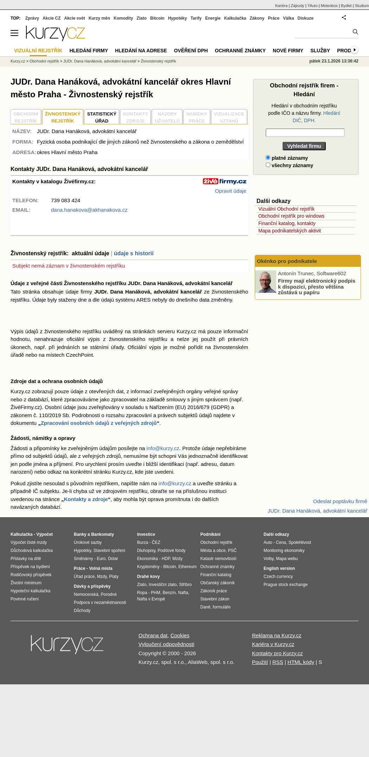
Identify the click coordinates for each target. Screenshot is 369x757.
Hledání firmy (89, 50)
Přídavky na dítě (26, 558)
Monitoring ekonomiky (284, 550)
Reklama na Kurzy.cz (277, 635)
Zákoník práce (213, 590)
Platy (114, 576)
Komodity (123, 18)
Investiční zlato (162, 584)
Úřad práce (84, 576)
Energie (213, 18)
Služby (320, 50)
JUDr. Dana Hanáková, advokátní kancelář (99, 61)
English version (279, 568)
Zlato (142, 18)
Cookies (179, 635)
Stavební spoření (109, 550)
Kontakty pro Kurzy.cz (277, 653)
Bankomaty (102, 534)
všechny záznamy (289, 165)
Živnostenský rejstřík (158, 61)
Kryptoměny (148, 566)
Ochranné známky (240, 50)
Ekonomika (147, 558)
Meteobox (329, 6)
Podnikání (210, 534)
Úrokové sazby (88, 542)
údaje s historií (134, 253)
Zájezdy (297, 6)
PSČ (232, 550)
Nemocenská (86, 594)
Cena (281, 542)
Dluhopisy (146, 550)
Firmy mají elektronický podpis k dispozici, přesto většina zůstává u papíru (316, 286)
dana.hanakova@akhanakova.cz (89, 210)
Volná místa (100, 568)
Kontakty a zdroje (86, 499)
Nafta (183, 592)
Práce (274, 18)
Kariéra (281, 6)
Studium (362, 6)
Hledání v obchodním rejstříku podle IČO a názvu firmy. (304, 113)
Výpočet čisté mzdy (29, 542)
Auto (268, 542)
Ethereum (187, 566)
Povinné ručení (25, 599)
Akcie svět (74, 18)
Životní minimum (26, 582)
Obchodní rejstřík (44, 61)
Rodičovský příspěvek (31, 574)
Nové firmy (288, 50)
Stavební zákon (214, 599)
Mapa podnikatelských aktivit (289, 230)
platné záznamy (287, 158)
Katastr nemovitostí (218, 558)
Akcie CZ (51, 18)
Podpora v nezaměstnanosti (100, 602)
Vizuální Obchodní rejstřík (286, 209)
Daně (205, 607)
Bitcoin (157, 18)
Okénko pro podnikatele (287, 261)
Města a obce (213, 550)
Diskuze (305, 18)
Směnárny (83, 558)
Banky (80, 534)
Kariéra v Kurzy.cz (273, 644)
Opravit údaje (230, 191)
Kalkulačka (235, 18)
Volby (268, 558)
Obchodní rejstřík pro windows (291, 216)
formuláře (222, 607)
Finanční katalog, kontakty (287, 223)
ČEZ (156, 542)
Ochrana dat (153, 635)
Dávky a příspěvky (92, 586)
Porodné (109, 594)
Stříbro (185, 584)
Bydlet (346, 6)
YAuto (313, 6)
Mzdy (102, 576)
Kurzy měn (99, 18)
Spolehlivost (300, 542)
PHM (155, 592)
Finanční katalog (215, 574)
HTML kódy (300, 662)
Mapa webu (287, 558)
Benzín (169, 592)
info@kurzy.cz (163, 448)
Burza (142, 542)
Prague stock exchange (286, 584)
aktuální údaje (90, 253)
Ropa (142, 592)
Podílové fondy (171, 550)
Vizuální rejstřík (38, 50)
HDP (166, 558)
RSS (277, 662)
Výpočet (44, 534)
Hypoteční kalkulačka (30, 590)
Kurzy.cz (18, 61)
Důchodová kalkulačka (32, 550)
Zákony (257, 18)
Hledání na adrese (141, 50)
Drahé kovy (148, 576)
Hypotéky (177, 18)
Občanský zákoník (217, 582)
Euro (101, 558)
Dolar (113, 558)
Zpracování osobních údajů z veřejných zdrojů (99, 423)
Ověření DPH (191, 50)
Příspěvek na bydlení (30, 566)
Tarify (196, 18)
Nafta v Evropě (151, 599)
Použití (260, 662)
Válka (288, 18)
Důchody (82, 610)
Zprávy (32, 18)
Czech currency (278, 576)
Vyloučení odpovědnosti (166, 644)
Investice (146, 534)
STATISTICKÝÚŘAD (101, 117)
